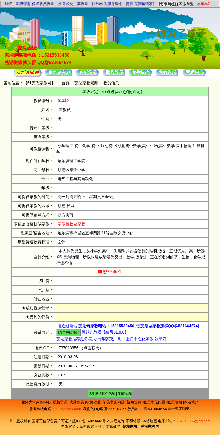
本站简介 (191, 402)
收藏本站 (204, 4)
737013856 (68, 348)
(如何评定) (133, 91)
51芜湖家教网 (39, 83)
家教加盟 (186, 4)
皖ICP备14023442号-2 (91, 421)
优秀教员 (77, 402)
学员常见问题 (114, 402)
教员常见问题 (154, 402)
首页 (65, 83)
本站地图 (149, 421)
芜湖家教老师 (86, 83)
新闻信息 (134, 402)
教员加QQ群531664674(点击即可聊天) (159, 409)
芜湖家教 (86, 426)
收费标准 (94, 402)
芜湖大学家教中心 (36, 402)
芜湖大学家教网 (107, 426)
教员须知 (175, 402)
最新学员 (61, 402)
